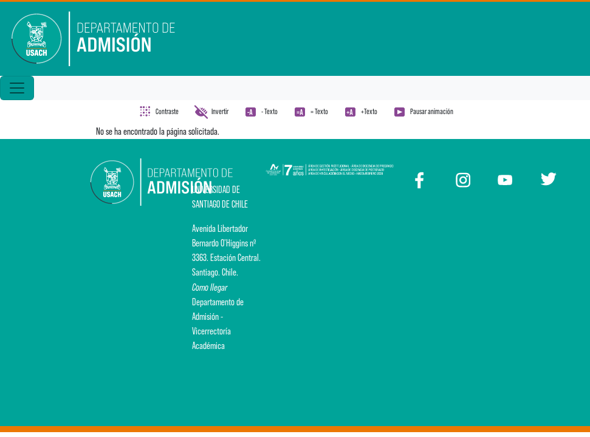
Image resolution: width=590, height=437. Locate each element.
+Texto (369, 111)
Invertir (219, 111)
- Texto (269, 111)
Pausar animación (431, 111)
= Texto (319, 111)
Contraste (167, 111)
